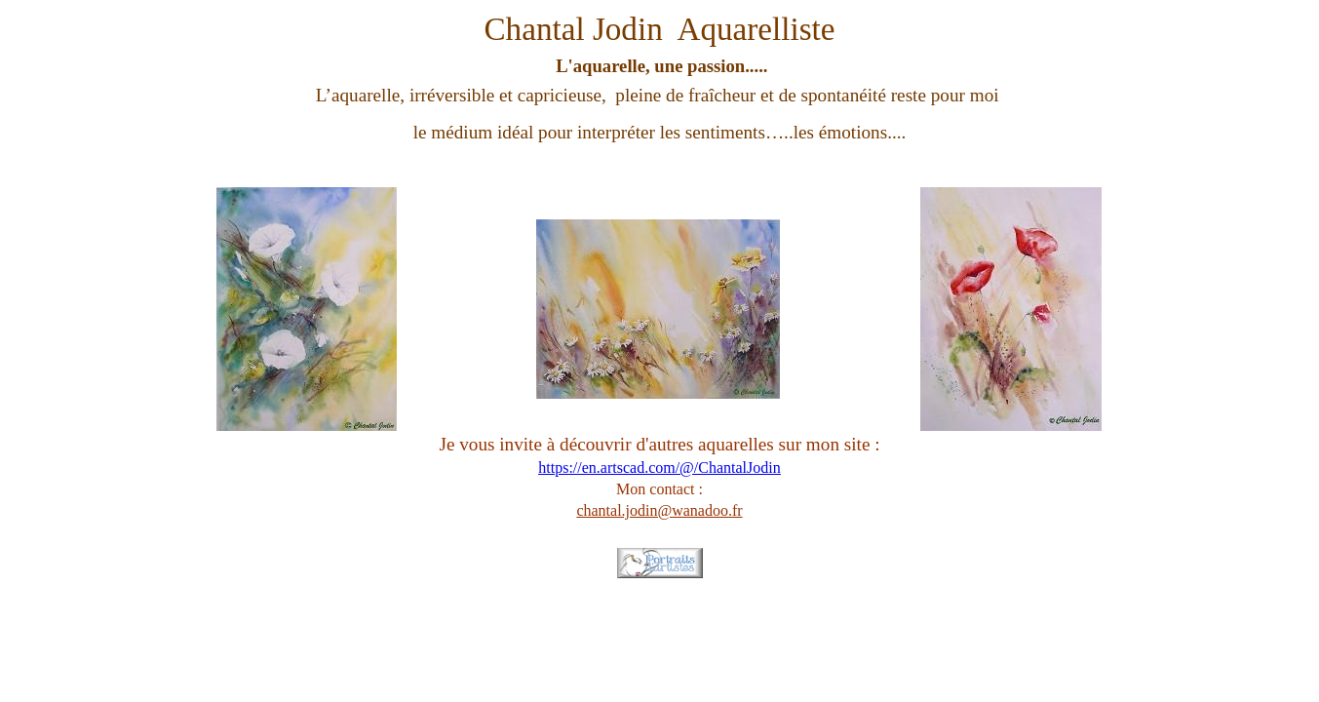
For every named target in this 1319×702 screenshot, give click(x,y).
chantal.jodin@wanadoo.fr (659, 510)
